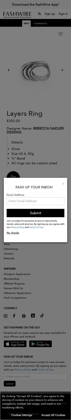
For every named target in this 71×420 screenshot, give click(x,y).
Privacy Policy (17, 227)
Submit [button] (35, 213)
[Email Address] (36, 201)
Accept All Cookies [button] (53, 415)
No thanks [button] (13, 232)
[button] (35, 405)
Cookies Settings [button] (21, 415)
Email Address (15, 195)
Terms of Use (36, 227)
